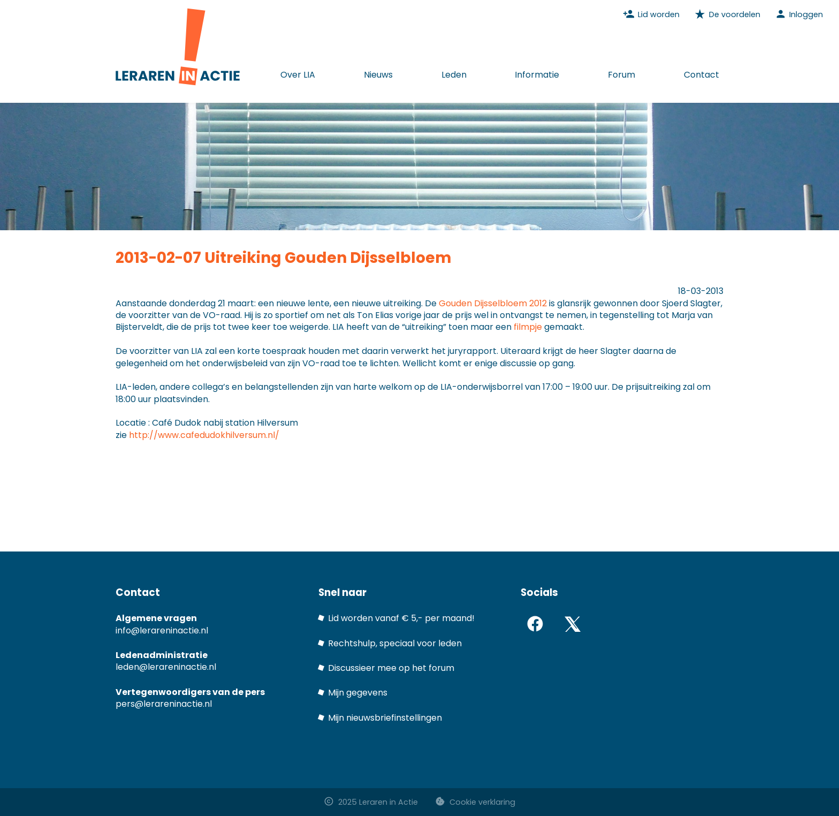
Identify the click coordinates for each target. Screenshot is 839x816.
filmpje (528, 327)
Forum (621, 75)
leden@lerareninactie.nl (166, 667)
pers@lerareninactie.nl (164, 704)
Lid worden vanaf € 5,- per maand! (401, 618)
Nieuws (378, 75)
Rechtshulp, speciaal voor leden (395, 643)
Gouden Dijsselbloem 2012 (493, 303)
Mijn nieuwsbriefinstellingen (385, 718)
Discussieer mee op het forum (391, 668)
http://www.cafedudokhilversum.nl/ (204, 435)
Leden (454, 75)
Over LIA (297, 75)
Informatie (537, 75)
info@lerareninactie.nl (162, 630)
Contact (701, 75)
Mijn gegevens (357, 692)
